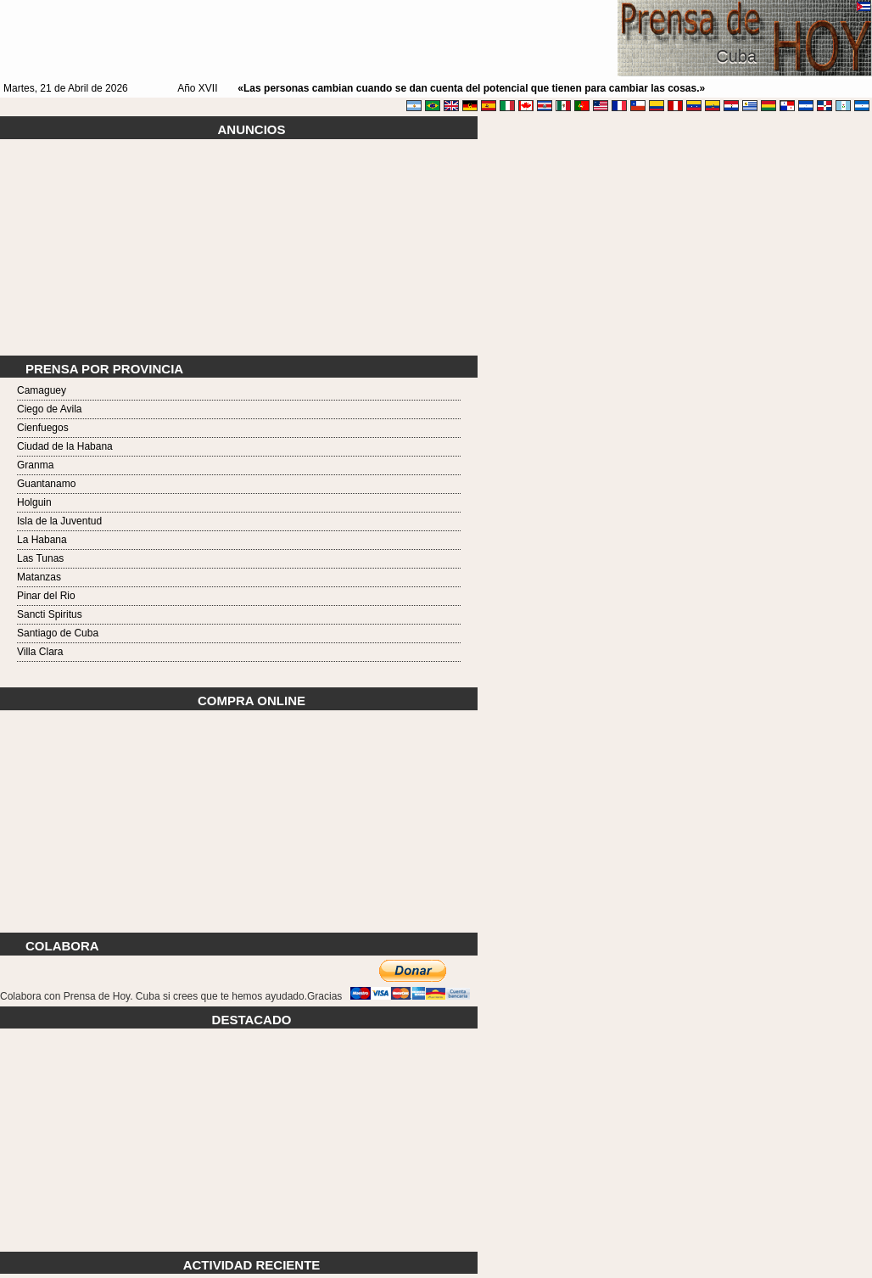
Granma (35, 465)
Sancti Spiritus (49, 614)
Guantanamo (46, 484)
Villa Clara (40, 652)
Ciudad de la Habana (65, 446)
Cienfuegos (43, 428)
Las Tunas (40, 558)
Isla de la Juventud (59, 521)
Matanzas (39, 577)
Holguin (34, 502)
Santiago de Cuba (57, 633)
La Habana (42, 540)
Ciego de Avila (49, 409)
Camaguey (41, 390)
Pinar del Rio (46, 596)
